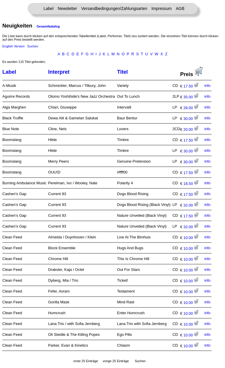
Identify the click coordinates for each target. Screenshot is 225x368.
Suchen (32, 46)
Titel (122, 72)
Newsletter (67, 8)
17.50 (191, 86)
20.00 (191, 129)
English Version (13, 46)
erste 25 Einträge (86, 361)
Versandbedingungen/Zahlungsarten (114, 8)
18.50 (191, 183)
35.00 (191, 97)
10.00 (191, 237)
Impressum (161, 8)
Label (49, 8)
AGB (180, 8)
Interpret (58, 72)
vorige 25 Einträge (116, 361)
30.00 (191, 118)
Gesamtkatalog (48, 26)
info (207, 85)
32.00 (191, 205)
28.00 (191, 108)
